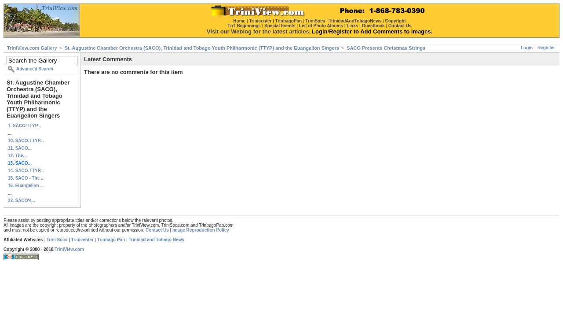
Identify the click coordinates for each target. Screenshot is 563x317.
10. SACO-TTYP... (26, 140)
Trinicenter (82, 239)
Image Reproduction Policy (200, 230)
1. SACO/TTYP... (24, 125)
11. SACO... (20, 148)
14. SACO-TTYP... (26, 170)
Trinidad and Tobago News (156, 239)
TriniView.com (69, 249)
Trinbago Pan (111, 239)
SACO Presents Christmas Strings (386, 48)
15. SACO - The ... (26, 178)
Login (527, 47)
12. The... (17, 155)
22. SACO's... (21, 200)
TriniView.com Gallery (32, 48)
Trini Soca (57, 239)
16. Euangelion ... (26, 185)
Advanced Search (34, 68)
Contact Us (157, 230)
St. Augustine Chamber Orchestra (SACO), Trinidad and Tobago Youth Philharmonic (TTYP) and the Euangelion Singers (202, 48)
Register (546, 47)
